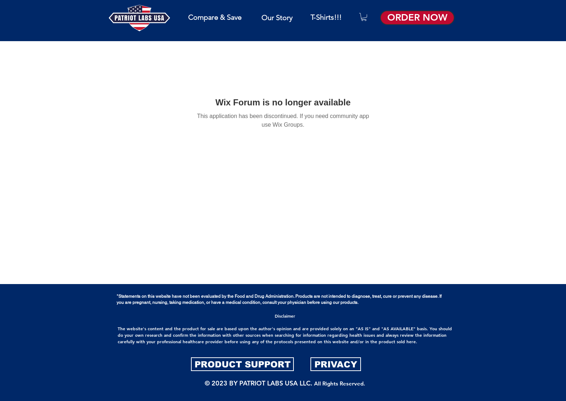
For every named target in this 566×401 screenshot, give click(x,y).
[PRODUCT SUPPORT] (242, 364)
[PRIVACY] (335, 364)
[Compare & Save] (214, 17)
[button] (364, 17)
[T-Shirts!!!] (325, 17)
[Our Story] (276, 17)
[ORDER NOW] (417, 17)
